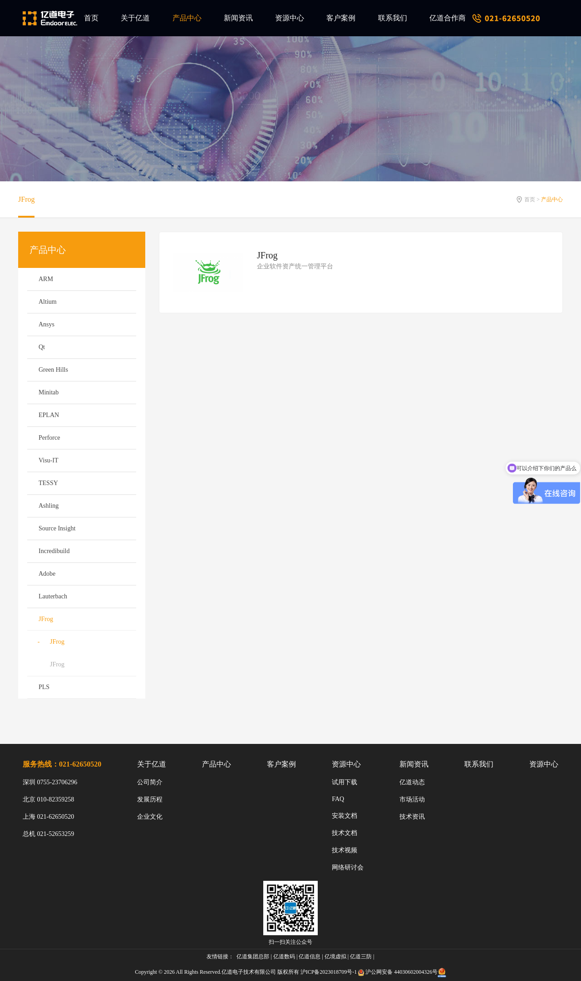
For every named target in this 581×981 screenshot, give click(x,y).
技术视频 (344, 850)
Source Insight (57, 528)
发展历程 (149, 799)
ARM (46, 279)
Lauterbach (53, 596)
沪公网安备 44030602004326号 (401, 972)
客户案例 (340, 18)
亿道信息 (309, 956)
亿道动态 (412, 782)
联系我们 (392, 18)
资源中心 (289, 18)
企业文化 (149, 816)
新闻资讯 (238, 18)
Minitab (49, 392)
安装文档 (344, 815)
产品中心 (187, 18)
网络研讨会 (348, 867)
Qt (42, 347)
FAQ (338, 799)
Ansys (46, 324)
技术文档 (344, 833)
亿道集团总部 (252, 956)
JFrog (26, 199)
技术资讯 (412, 816)
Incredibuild (54, 551)
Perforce (49, 437)
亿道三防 (361, 956)
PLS (44, 687)
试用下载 (344, 782)
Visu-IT (48, 460)
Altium (48, 301)
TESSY (48, 483)
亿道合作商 (447, 18)
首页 (91, 18)
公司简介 (149, 782)
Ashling (49, 505)
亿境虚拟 (335, 956)
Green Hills (53, 369)
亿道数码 (284, 956)
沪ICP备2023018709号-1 (328, 972)
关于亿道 (135, 18)
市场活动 (412, 799)
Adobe (47, 573)
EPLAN (49, 415)
